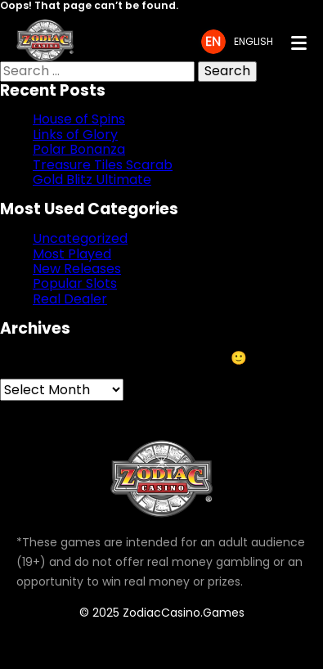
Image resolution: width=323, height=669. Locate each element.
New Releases (77, 268)
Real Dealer (70, 299)
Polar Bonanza (79, 149)
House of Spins (79, 119)
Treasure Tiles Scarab (103, 164)
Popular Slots (75, 283)
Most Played (72, 254)
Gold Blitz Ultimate (92, 179)
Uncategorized (80, 238)
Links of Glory (75, 134)
